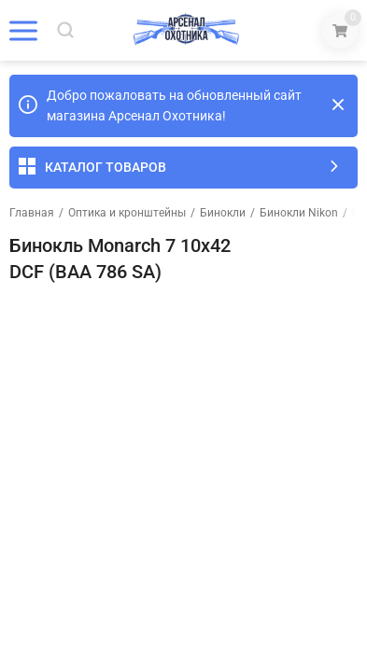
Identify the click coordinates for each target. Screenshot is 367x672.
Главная (31, 212)
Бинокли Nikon (299, 212)
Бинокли (223, 212)
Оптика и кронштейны (127, 212)
